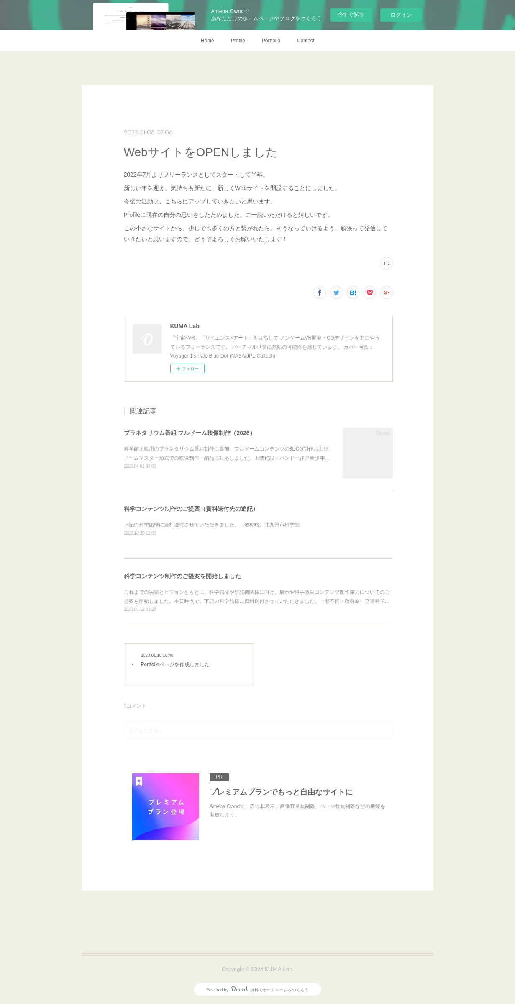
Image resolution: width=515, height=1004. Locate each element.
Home (207, 41)
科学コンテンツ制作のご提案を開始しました (182, 576)
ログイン (401, 15)
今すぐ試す (351, 14)
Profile (238, 41)
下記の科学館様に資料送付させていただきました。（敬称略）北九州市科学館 (212, 525)
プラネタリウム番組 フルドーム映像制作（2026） (190, 433)
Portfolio (271, 41)
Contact (305, 41)
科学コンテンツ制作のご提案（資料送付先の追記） (191, 508)
